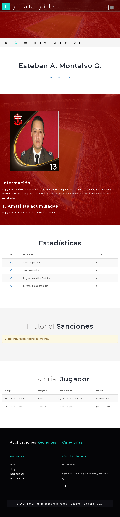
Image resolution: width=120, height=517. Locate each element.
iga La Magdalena (31, 7)
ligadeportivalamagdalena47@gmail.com (85, 473)
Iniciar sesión (17, 478)
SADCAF (98, 503)
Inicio (13, 464)
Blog (12, 469)
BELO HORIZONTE (59, 77)
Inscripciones (17, 473)
